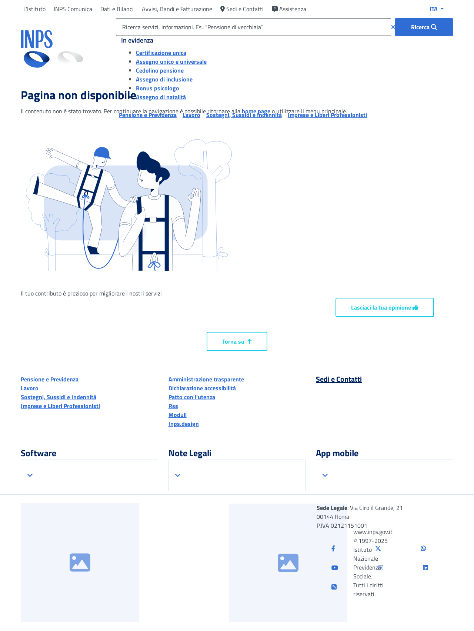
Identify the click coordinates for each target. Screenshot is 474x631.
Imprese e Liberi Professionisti (60, 405)
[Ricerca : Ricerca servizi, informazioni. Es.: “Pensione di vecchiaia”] (424, 27)
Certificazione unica (161, 52)
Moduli (177, 414)
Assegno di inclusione (164, 79)
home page (256, 111)
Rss (173, 405)
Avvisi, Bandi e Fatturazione (177, 8)
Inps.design (183, 423)
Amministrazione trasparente (206, 379)
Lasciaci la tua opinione (384, 307)
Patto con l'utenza (191, 397)
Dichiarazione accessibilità (202, 388)
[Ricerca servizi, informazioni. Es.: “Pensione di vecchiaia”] (253, 27)
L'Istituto (34, 8)
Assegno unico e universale (171, 61)
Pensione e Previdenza (50, 379)
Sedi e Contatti (242, 8)
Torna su (237, 341)
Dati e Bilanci (117, 8)
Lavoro (30, 388)
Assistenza (289, 8)
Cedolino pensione (160, 70)
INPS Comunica (73, 8)
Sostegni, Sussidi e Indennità (58, 397)
